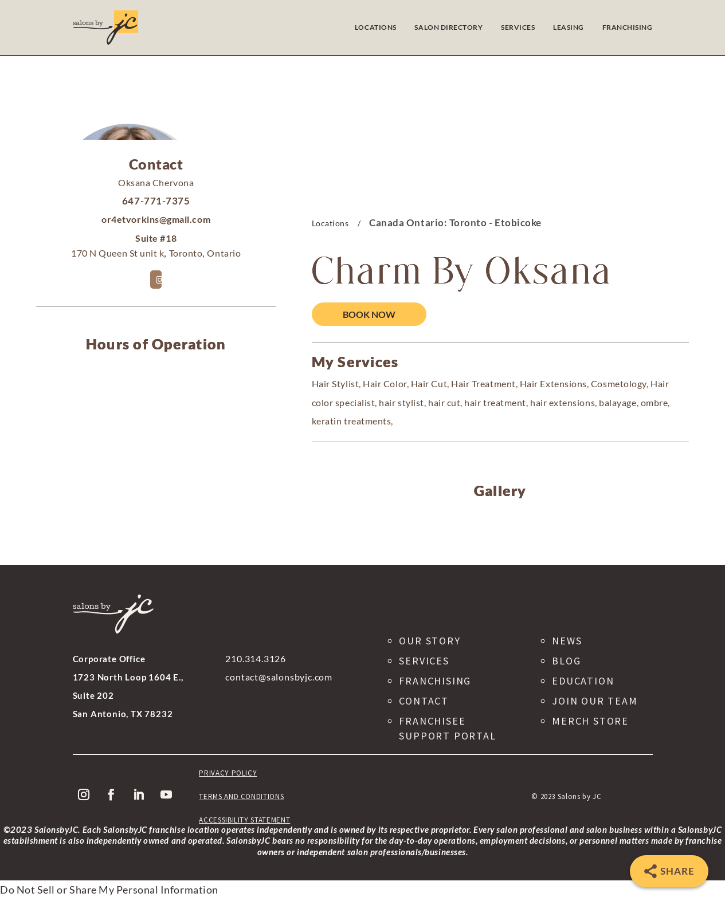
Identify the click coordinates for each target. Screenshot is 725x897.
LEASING (568, 27)
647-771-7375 (156, 201)
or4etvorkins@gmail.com (155, 219)
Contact (424, 700)
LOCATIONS (376, 27)
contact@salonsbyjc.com (278, 676)
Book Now (369, 314)
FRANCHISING (627, 27)
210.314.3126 (255, 658)
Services (424, 660)
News (567, 640)
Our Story (429, 640)
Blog (566, 660)
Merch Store (590, 720)
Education (583, 680)
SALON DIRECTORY (448, 27)
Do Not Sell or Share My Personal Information (109, 889)
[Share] (669, 871)
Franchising (435, 680)
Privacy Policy (228, 773)
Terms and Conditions (241, 796)
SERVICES (518, 27)
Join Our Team (594, 700)
